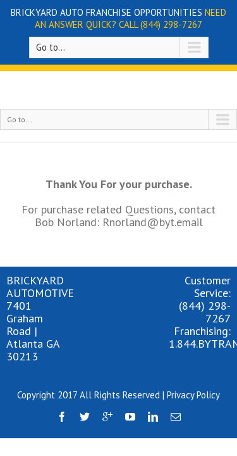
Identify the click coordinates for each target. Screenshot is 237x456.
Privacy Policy (193, 370)
